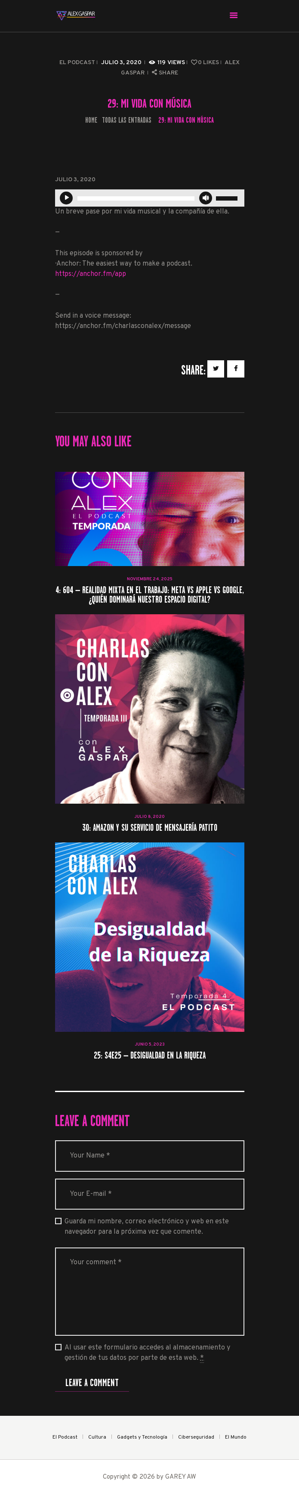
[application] (149, 198)
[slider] (135, 198)
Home (91, 120)
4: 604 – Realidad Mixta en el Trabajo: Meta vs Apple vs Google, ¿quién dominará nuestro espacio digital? (149, 595)
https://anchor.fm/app (90, 274)
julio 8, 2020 (149, 817)
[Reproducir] (66, 198)
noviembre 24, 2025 (150, 579)
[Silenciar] (205, 198)
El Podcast (77, 62)
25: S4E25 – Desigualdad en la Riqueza (150, 1056)
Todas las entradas (126, 120)
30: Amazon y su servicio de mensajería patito (149, 828)
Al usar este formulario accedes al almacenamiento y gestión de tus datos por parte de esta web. (148, 1353)
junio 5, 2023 (150, 1044)
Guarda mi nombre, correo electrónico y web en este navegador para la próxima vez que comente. (147, 1226)
